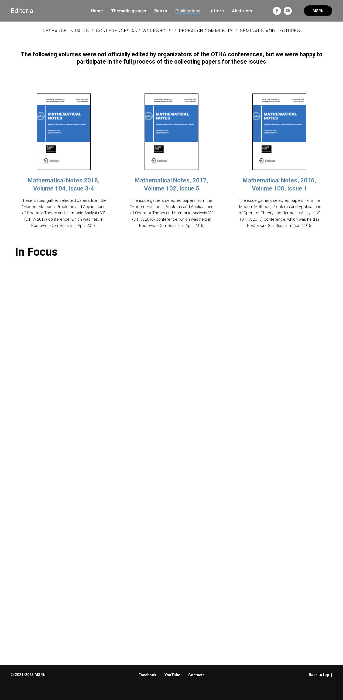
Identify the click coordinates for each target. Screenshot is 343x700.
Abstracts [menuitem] (242, 10)
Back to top (320, 675)
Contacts (196, 675)
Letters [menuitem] (216, 10)
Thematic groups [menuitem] (128, 10)
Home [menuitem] (97, 10)
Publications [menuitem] (187, 10)
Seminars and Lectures (270, 30)
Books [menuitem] (160, 10)
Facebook (147, 675)
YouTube (172, 675)
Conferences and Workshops (134, 30)
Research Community (206, 30)
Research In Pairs (66, 30)
